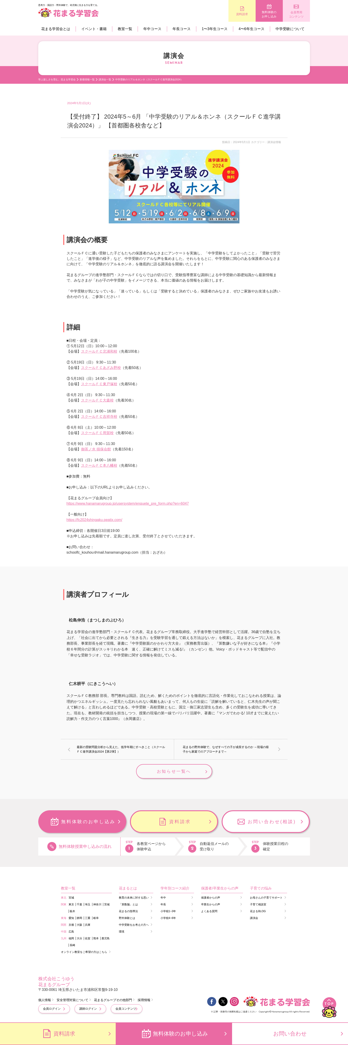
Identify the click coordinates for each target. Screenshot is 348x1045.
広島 (71, 931)
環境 (121, 931)
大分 (79, 938)
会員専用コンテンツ (296, 15)
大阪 (79, 924)
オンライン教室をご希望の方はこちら (84, 952)
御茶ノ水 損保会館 (96, 449)
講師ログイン (88, 1008)
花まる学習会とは (55, 29)
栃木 (72, 911)
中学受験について (290, 29)
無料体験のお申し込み (269, 14)
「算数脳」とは (128, 904)
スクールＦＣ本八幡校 (99, 465)
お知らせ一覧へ (174, 771)
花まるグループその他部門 (113, 1000)
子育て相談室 (258, 904)
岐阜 (96, 918)
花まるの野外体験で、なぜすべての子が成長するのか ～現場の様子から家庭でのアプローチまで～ (226, 749)
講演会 (254, 918)
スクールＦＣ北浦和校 (99, 351)
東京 (71, 904)
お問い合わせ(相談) (272, 821)
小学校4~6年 (168, 918)
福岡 (71, 938)
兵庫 (87, 924)
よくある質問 (209, 911)
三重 (87, 918)
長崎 (72, 945)
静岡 (79, 918)
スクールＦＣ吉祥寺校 (99, 416)
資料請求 (242, 14)
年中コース (152, 29)
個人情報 (44, 1000)
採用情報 (144, 1000)
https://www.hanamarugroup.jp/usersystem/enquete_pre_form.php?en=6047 (128, 503)
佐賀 (87, 938)
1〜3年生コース (215, 29)
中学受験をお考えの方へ (134, 924)
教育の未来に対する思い (134, 897)
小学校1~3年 (168, 911)
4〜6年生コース (251, 29)
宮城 (71, 897)
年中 (163, 897)
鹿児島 (105, 938)
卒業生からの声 (210, 904)
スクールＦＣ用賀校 (97, 433)
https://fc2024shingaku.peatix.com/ (94, 520)
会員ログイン (52, 1008)
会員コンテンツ (125, 1008)
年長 (163, 904)
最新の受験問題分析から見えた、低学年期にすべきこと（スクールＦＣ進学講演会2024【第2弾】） (121, 749)
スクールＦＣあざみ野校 (101, 368)
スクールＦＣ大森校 (97, 400)
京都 (71, 924)
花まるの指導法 (128, 911)
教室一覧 (125, 29)
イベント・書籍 (94, 29)
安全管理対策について (72, 1000)
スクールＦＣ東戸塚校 (99, 384)
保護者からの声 (210, 897)
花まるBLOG (258, 911)
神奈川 (97, 904)
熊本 (96, 938)
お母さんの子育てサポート (266, 897)
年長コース (182, 29)
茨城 (107, 904)
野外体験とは (127, 918)
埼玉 (87, 904)
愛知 (71, 918)
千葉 (79, 904)
